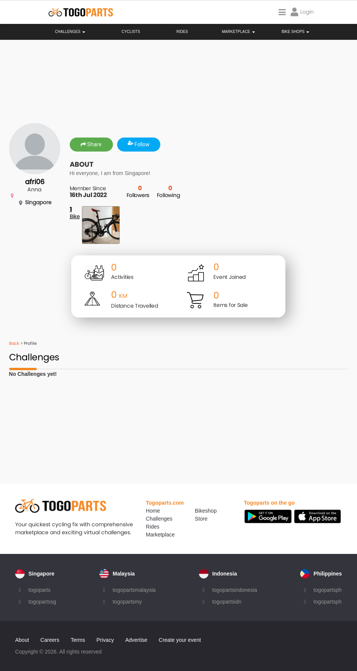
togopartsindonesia (234, 590)
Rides (182, 32)
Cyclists (131, 32)
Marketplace (160, 535)
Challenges (70, 32)
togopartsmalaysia (134, 590)
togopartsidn (226, 602)
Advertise (136, 640)
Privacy (105, 640)
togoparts (39, 590)
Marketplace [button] (238, 32)
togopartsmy (127, 602)
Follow (139, 144)
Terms (77, 640)
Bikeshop (206, 511)
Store (201, 519)
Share (91, 144)
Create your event (180, 640)
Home (153, 511)
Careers (50, 640)
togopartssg (42, 602)
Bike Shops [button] (295, 32)
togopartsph (327, 590)
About (22, 640)
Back (14, 343)
